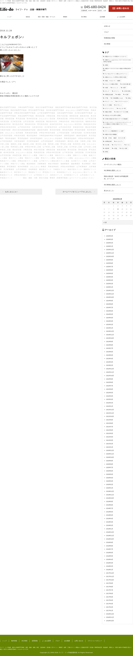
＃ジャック (115, 87)
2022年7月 (109, 386)
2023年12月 (110, 331)
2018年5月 (109, 556)
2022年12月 (110, 369)
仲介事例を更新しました (112, 170)
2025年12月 (110, 249)
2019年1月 (109, 529)
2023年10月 (110, 338)
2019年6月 (109, 512)
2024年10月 (110, 297)
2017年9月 (109, 583)
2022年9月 (109, 379)
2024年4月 (109, 317)
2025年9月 (109, 260)
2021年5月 (109, 433)
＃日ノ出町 (124, 148)
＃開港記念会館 (108, 94)
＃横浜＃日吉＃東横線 (110, 134)
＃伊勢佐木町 (108, 141)
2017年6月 (109, 593)
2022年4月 (109, 396)
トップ (9, 17)
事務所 (65, 17)
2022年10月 (110, 375)
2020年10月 (110, 457)
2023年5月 (109, 355)
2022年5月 (109, 392)
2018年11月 (110, 535)
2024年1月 (109, 328)
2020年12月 (110, 450)
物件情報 (14, 641)
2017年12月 (110, 573)
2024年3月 (109, 321)
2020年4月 (109, 478)
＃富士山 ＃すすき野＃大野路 (112, 115)
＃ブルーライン (117, 144)
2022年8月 (109, 382)
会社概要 (102, 17)
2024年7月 (109, 307)
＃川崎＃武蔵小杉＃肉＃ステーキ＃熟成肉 (116, 119)
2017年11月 (110, 576)
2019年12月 (110, 491)
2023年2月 (109, 365)
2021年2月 (109, 444)
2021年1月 (109, 447)
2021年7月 (109, 426)
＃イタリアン (119, 141)
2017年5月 (109, 597)
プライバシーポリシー (95, 641)
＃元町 (126, 94)
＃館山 (129, 98)
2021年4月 (109, 437)
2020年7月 (109, 467)
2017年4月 (109, 600)
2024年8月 (109, 304)
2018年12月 (110, 532)
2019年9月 (109, 501)
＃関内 (106, 65)
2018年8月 (109, 546)
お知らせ (107, 26)
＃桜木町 (106, 148)
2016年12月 (110, 614)
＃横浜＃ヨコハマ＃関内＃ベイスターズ (115, 56)
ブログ (106, 32)
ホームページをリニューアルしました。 (78, 192)
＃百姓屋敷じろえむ (117, 98)
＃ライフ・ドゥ (108, 101)
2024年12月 (110, 290)
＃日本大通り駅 (126, 84)
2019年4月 (109, 518)
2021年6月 (109, 430)
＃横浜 (119, 94)
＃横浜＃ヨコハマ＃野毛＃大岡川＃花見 (115, 77)
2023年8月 (109, 345)
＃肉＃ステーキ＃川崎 (122, 112)
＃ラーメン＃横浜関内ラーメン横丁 (114, 131)
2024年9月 (109, 300)
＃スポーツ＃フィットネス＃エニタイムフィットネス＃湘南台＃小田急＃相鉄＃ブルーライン (117, 123)
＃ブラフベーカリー (122, 101)
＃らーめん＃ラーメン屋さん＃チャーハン (116, 73)
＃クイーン (116, 91)
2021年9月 (109, 420)
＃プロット (119, 105)
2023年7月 (109, 348)
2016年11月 (110, 617)
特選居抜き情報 (109, 38)
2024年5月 (109, 314)
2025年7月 (109, 266)
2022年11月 (110, 372)
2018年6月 (109, 552)
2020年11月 (110, 454)
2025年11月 (110, 253)
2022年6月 (109, 389)
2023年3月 (109, 362)
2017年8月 (109, 586)
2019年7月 (109, 508)
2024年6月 (109, 311)
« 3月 (105, 222)
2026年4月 (109, 236)
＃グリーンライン (109, 108)
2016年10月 (110, 621)
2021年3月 (109, 440)
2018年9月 (109, 542)
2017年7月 (109, 590)
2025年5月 (109, 273)
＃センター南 (122, 108)
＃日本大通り (127, 91)
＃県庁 (124, 87)
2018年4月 (109, 559)
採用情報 (35, 641)
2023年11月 (110, 335)
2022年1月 (109, 406)
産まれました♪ (109, 190)
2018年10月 (110, 539)
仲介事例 (83, 17)
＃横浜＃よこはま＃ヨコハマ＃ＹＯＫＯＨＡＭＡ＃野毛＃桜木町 (117, 60)
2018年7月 (109, 549)
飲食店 (28, 17)
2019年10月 (110, 498)
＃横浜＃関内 (108, 112)
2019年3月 (109, 522)
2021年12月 (110, 409)
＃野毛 (106, 151)
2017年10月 (110, 580)
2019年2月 (109, 525)
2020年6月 (109, 471)
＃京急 (115, 148)
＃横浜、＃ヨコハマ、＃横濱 (112, 80)
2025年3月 (109, 280)
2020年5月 (109, 474)
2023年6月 (109, 352)
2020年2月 (109, 484)
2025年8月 (109, 263)
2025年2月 (109, 283)
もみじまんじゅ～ (11, 192)
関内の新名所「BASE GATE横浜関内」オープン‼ (116, 177)
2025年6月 (109, 270)
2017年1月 (109, 610)
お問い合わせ (78, 641)
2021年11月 (110, 413)
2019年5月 (109, 515)
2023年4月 (109, 358)
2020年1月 (109, 488)
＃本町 (106, 87)
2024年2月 (109, 324)
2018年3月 (109, 563)
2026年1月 (109, 246)
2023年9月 (109, 341)
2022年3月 (109, 399)
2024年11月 (110, 294)
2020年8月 (109, 464)
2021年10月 (110, 416)
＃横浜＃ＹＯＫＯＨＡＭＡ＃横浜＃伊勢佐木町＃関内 (117, 69)
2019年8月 (109, 505)
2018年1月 (109, 569)
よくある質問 (121, 17)
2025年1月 (109, 287)
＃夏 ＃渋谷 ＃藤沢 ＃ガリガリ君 (114, 138)
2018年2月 (109, 566)
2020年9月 (109, 461)
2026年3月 (109, 239)
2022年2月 (109, 403)
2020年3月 (109, 481)
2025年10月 (110, 256)
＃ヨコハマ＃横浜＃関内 (111, 84)
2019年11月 (110, 495)
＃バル (128, 144)
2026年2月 (109, 243)
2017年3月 (109, 603)
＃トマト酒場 (108, 105)
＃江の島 (106, 144)
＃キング (106, 91)
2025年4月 (109, 277)
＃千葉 (106, 98)
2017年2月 (109, 607)
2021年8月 (109, 423)
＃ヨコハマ (107, 127)
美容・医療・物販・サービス (46, 17)
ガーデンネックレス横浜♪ (113, 164)
